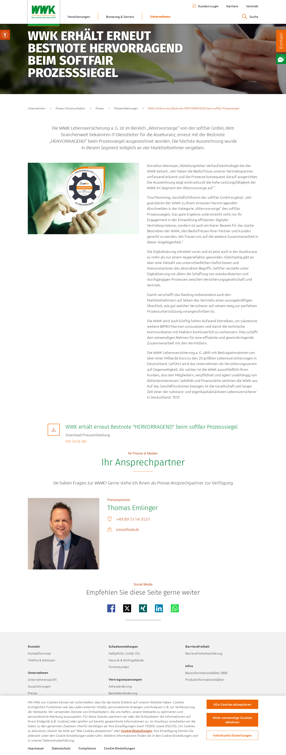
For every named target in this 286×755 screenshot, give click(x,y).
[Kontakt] (281, 41)
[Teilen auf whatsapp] (175, 608)
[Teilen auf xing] (143, 608)
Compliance (87, 748)
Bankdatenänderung (123, 693)
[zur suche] (250, 16)
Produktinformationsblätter (204, 679)
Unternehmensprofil (42, 679)
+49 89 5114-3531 (133, 519)
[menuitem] (79, 16)
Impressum (36, 748)
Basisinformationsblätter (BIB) (206, 672)
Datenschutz (61, 748)
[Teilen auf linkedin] (159, 608)
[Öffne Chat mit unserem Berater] (281, 59)
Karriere (232, 6)
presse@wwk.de (127, 529)
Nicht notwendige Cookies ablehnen (232, 719)
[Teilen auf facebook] (111, 608)
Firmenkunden (119, 666)
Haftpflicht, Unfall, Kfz (124, 653)
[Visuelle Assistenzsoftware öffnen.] (5, 35)
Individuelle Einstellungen (232, 735)
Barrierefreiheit (197, 646)
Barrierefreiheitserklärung (203, 653)
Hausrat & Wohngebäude (126, 660)
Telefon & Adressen (41, 660)
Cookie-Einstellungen (136, 730)
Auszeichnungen (39, 686)
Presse (32, 693)
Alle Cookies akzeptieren (232, 704)
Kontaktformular (39, 653)
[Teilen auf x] (127, 608)
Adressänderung (120, 686)
